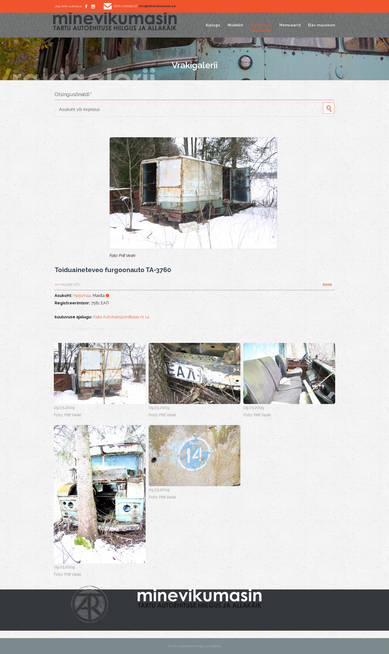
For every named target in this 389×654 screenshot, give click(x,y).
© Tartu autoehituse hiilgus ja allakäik (194, 646)
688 (329, 285)
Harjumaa (82, 295)
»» (67, 284)
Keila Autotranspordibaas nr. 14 (121, 317)
